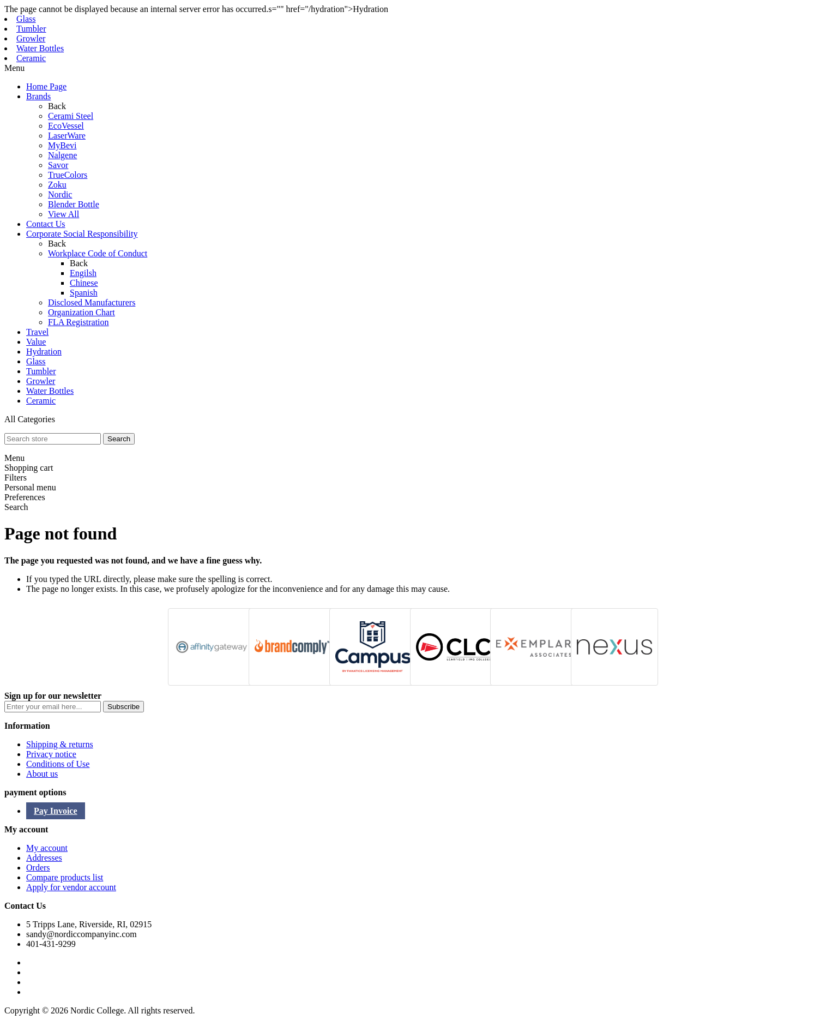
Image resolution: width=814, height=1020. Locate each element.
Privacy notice (51, 754)
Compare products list (64, 877)
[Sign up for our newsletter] (52, 706)
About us (42, 773)
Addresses (44, 857)
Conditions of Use (57, 764)
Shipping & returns (59, 744)
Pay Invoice (55, 810)
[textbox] (52, 439)
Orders (38, 867)
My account (47, 848)
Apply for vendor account (71, 887)
